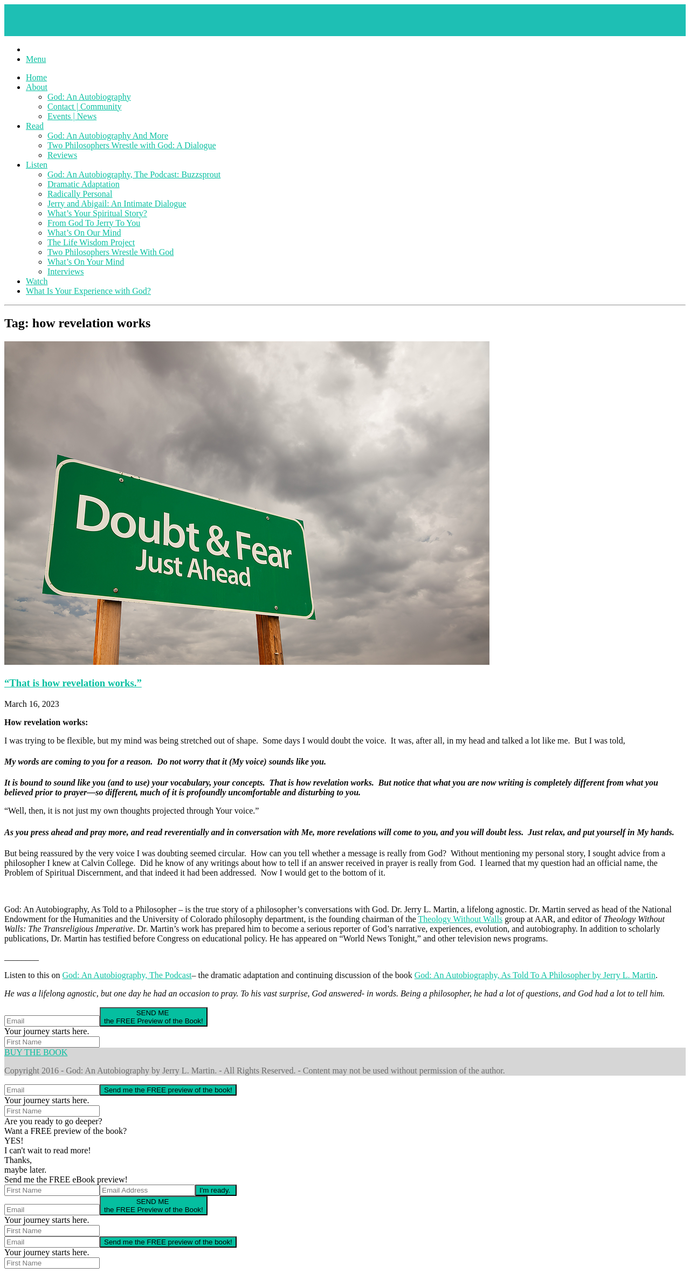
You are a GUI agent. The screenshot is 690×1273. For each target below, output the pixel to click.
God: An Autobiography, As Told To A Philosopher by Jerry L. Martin (535, 975)
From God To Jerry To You (93, 223)
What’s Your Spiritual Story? (97, 213)
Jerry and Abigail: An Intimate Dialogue (116, 203)
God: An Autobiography (89, 96)
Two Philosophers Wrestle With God (110, 252)
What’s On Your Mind (85, 261)
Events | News (71, 116)
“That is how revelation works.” (73, 683)
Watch (36, 281)
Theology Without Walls (460, 919)
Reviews (62, 155)
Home (36, 77)
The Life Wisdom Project (91, 242)
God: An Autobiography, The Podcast (127, 975)
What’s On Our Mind (84, 232)
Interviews (65, 271)
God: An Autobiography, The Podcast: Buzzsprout (133, 174)
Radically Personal (79, 193)
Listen (36, 164)
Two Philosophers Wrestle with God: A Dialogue (131, 145)
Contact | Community (84, 106)
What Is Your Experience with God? (88, 290)
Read (35, 125)
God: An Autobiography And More (107, 135)
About (36, 87)
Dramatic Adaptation (83, 184)
